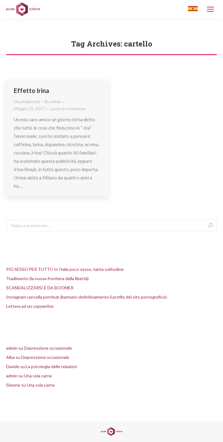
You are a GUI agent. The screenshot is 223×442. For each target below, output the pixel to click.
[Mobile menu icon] (210, 9)
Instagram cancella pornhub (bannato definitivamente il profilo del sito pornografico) (86, 296)
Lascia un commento (68, 108)
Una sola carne (38, 375)
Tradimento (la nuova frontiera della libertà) (47, 278)
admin (12, 348)
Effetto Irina (31, 90)
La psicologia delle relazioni (51, 366)
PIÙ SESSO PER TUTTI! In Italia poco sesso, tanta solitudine (65, 269)
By (53, 101)
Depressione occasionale (48, 348)
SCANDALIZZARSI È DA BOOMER (40, 287)
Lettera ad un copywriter (30, 306)
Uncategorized (27, 101)
